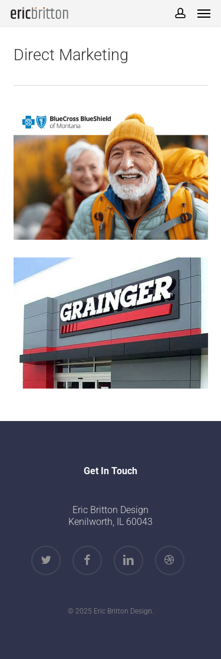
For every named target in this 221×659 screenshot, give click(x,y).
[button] (203, 13)
